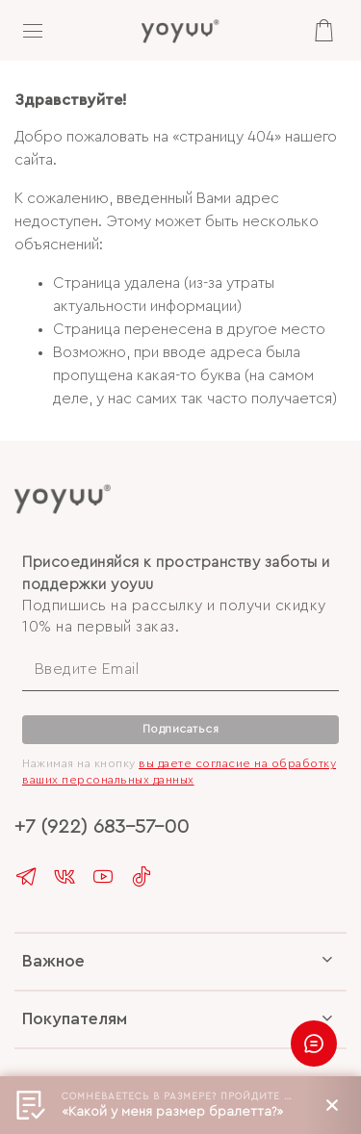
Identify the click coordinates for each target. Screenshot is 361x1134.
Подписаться (180, 729)
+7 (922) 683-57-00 (101, 826)
